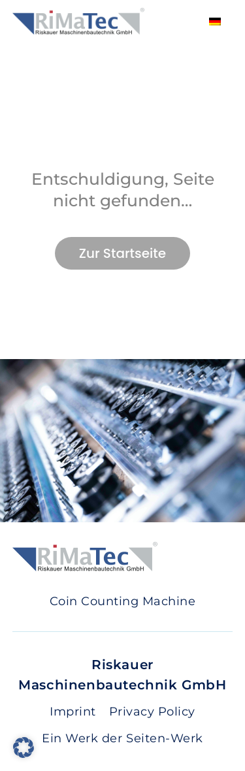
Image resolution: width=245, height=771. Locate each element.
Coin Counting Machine (123, 601)
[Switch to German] (215, 21)
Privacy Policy (152, 711)
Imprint (73, 711)
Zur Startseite (122, 253)
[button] (23, 747)
